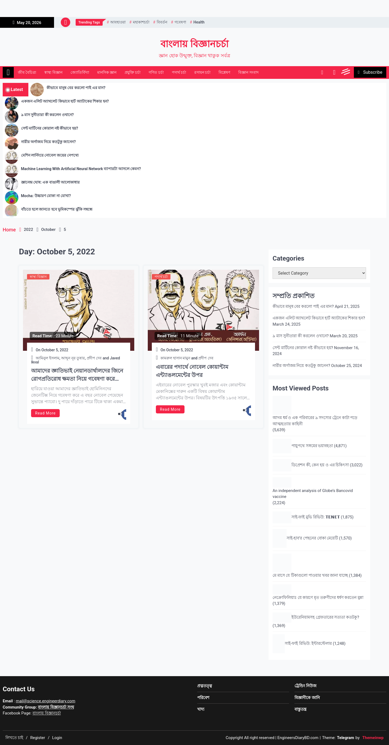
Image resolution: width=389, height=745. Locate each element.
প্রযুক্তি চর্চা (132, 72)
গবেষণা (180, 22)
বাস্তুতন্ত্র (300, 709)
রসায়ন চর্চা (202, 72)
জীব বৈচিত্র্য (27, 72)
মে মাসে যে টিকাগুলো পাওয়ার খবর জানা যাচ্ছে (310, 575)
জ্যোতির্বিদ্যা (80, 72)
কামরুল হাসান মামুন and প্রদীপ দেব (186, 358)
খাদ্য (200, 709)
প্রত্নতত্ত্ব (204, 685)
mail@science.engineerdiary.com (45, 701)
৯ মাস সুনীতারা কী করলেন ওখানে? (47, 115)
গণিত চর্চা (156, 72)
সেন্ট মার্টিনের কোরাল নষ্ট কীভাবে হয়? (49, 128)
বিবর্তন (162, 22)
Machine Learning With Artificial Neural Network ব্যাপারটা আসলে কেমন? (81, 169)
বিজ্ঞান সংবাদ (248, 72)
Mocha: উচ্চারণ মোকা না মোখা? (46, 196)
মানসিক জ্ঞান (106, 72)
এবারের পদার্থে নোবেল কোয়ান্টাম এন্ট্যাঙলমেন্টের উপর (192, 371)
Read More (45, 413)
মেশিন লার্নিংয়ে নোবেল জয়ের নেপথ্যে (50, 155)
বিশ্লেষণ (224, 72)
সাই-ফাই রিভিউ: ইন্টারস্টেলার (308, 643)
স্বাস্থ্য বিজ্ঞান (53, 72)
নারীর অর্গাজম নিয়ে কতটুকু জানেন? (48, 142)
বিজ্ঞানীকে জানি (307, 697)
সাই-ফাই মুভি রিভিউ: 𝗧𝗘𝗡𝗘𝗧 (315, 517)
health (198, 22)
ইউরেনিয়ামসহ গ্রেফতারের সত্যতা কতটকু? (325, 617)
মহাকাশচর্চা (141, 22)
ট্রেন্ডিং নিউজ (305, 685)
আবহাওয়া (118, 22)
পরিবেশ (203, 697)
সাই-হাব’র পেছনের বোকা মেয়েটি (312, 538)
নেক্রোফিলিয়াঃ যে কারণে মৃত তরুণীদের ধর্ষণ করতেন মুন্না (318, 597)
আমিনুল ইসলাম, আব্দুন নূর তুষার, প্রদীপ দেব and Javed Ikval (75, 360)
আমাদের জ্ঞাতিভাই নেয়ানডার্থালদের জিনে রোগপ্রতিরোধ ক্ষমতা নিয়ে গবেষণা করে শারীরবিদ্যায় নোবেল (77, 375)
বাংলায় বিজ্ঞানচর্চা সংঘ (56, 707)
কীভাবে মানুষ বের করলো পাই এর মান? (75, 88)
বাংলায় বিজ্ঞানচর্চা (194, 44)
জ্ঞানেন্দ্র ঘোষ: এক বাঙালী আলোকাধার (50, 182)
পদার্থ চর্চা (179, 72)
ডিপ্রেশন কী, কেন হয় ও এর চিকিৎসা (320, 465)
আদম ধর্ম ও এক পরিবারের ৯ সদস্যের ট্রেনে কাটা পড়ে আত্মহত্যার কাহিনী (315, 420)
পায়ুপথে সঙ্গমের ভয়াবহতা (312, 445)
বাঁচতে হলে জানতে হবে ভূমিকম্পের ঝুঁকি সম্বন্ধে (57, 209)
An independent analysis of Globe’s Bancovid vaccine (313, 493)
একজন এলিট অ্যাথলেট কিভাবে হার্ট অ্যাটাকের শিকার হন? (65, 101)
